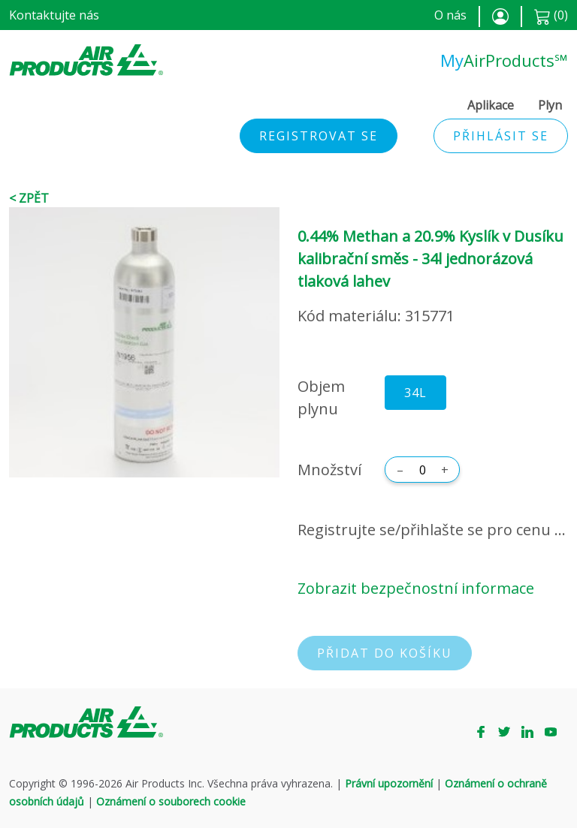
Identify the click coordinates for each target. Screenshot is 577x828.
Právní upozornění (389, 783)
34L (415, 392)
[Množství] (422, 470)
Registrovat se (318, 136)
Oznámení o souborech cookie (171, 801)
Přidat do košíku (384, 653)
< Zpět (29, 198)
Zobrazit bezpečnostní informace (416, 588)
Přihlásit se (500, 136)
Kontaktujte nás (54, 15)
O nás (450, 15)
